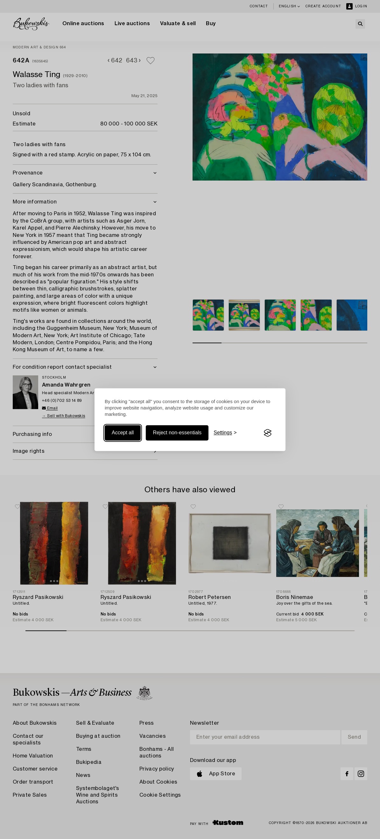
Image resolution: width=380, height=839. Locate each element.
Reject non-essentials (177, 433)
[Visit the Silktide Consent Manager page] (267, 433)
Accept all (123, 433)
